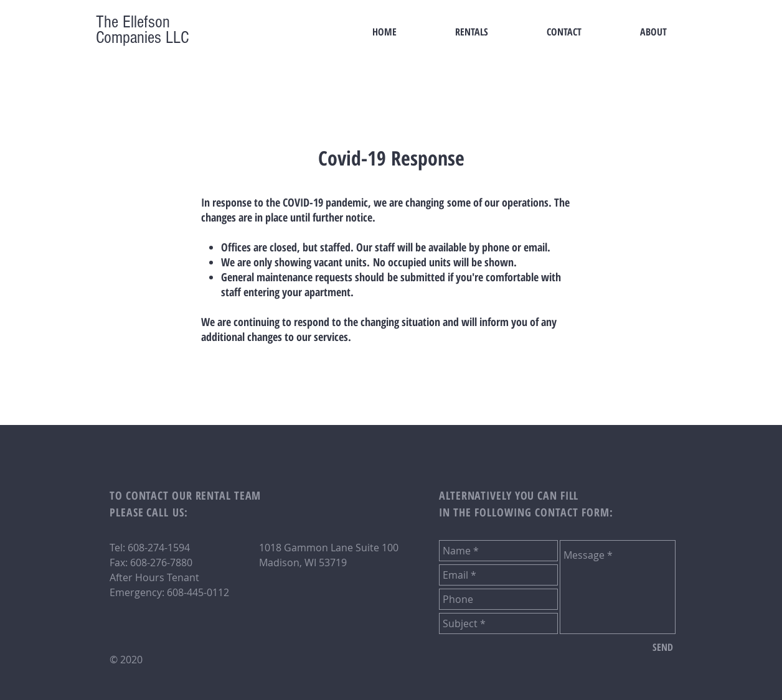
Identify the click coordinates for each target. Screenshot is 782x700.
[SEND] (662, 647)
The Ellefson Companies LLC (142, 29)
